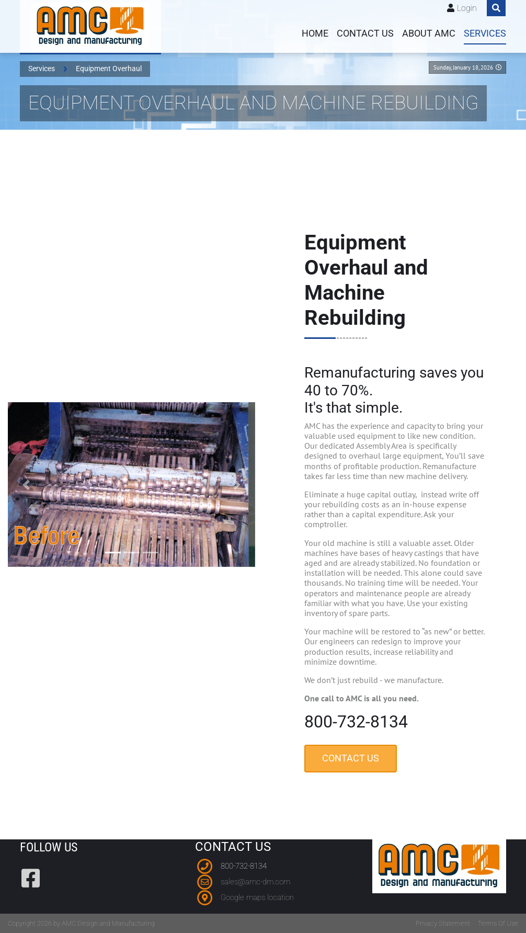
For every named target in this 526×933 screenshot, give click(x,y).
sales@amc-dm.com (255, 881)
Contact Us (352, 762)
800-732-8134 (244, 866)
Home (315, 33)
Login (467, 8)
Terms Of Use (498, 923)
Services (485, 33)
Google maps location (257, 897)
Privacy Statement (443, 923)
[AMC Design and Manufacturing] (90, 26)
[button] (23, 484)
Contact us (365, 33)
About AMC (428, 33)
